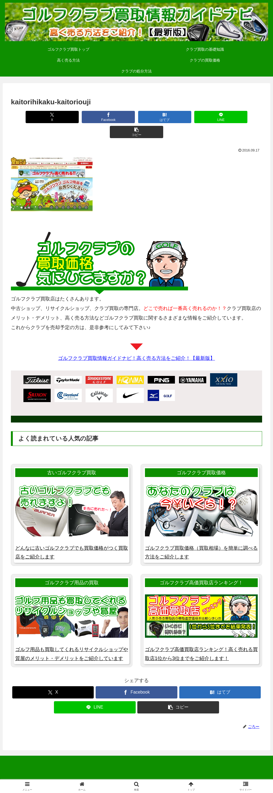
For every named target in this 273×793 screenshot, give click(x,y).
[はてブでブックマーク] (136, 117)
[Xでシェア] (35, 117)
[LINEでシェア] (187, 117)
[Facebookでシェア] (86, 117)
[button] (238, 117)
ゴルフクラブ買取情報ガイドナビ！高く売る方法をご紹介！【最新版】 (136, 343)
